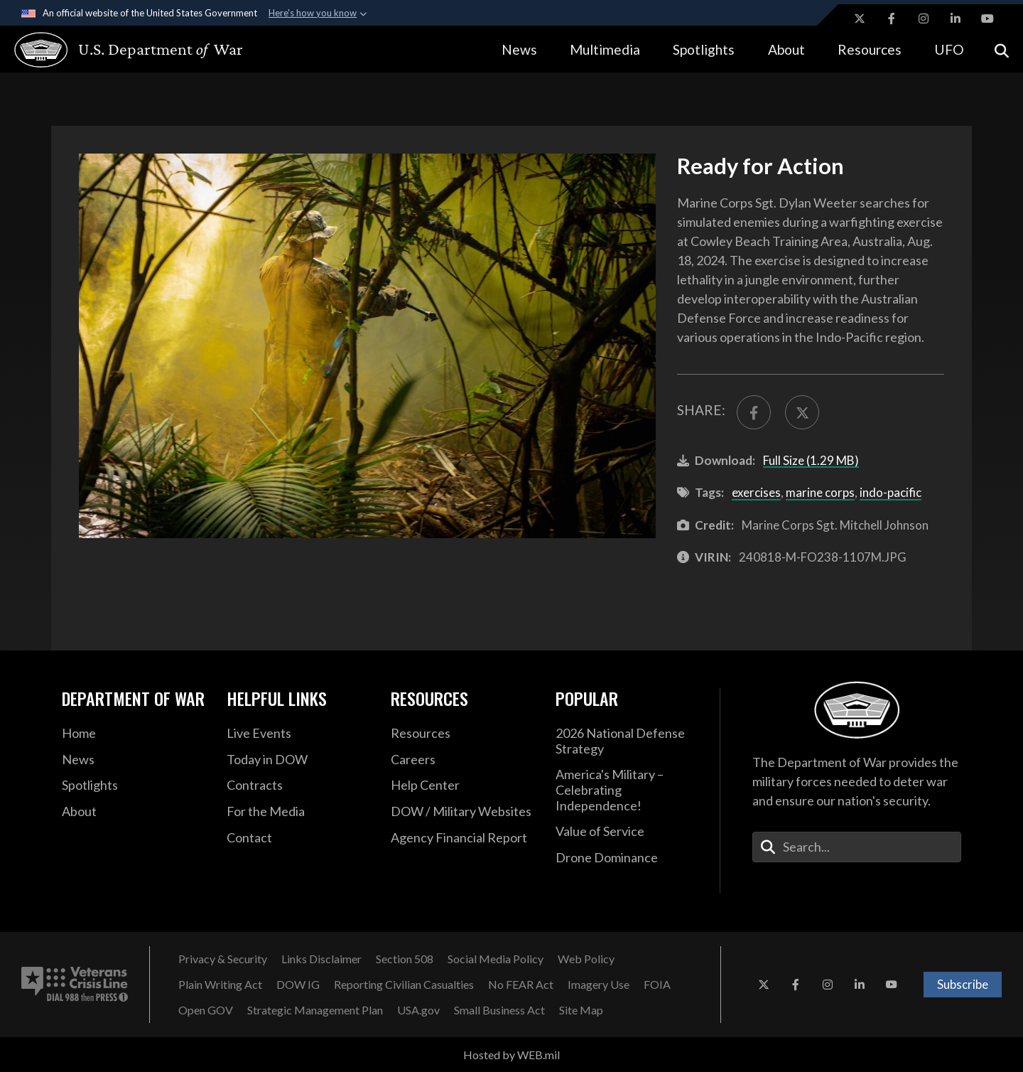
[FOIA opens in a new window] (657, 984)
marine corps (820, 492)
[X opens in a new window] (859, 18)
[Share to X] (802, 412)
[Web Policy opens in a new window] (586, 959)
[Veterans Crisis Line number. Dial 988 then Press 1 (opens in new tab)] (74, 984)
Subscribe (962, 984)
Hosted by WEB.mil (511, 1054)
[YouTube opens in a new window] (987, 18)
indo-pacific (890, 492)
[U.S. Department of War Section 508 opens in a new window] (404, 959)
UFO (949, 49)
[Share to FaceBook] (754, 412)
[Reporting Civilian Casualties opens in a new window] (404, 984)
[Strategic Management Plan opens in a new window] (315, 1010)
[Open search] (1001, 49)
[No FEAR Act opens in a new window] (521, 984)
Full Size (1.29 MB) (811, 460)
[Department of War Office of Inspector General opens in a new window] (298, 984)
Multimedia (605, 49)
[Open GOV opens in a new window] (205, 1010)
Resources (870, 49)
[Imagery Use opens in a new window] (599, 984)
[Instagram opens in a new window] (923, 18)
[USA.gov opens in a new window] (418, 1010)
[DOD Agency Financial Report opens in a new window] (462, 838)
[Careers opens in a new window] (462, 760)
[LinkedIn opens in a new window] (955, 18)
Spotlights (704, 49)
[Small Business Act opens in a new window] (499, 1010)
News (519, 49)
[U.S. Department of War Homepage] (115, 50)
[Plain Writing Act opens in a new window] (220, 984)
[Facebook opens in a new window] (891, 18)
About (786, 49)
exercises (756, 492)
